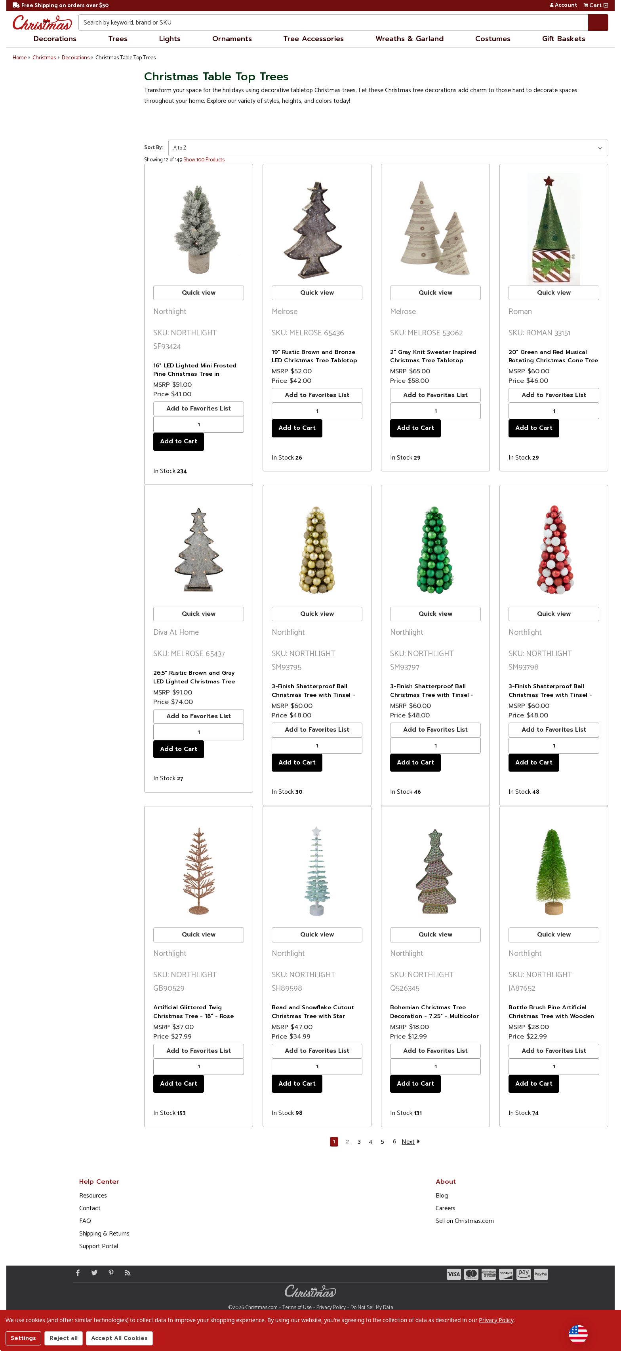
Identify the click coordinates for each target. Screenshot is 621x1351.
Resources (93, 1195)
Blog (442, 1195)
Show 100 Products (204, 160)
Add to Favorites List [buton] (198, 408)
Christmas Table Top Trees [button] (125, 58)
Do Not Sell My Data (372, 1308)
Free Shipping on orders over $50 (61, 6)
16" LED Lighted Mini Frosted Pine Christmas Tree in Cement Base (194, 374)
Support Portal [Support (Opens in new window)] (98, 1246)
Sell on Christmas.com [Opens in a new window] (465, 1221)
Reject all (64, 1338)
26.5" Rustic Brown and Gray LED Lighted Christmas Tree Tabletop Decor (194, 681)
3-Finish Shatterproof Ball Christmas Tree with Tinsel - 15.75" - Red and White (550, 695)
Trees (118, 38)
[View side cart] (605, 5)
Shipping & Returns (104, 1233)
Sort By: (153, 148)
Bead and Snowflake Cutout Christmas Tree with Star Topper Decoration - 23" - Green (313, 1020)
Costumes (493, 38)
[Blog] (126, 1273)
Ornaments (232, 38)
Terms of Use (297, 1308)
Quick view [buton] (199, 292)
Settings (23, 1338)
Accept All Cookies (119, 1338)
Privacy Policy (331, 1308)
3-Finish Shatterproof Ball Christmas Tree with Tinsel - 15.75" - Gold (313, 695)
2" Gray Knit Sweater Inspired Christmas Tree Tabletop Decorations (433, 360)
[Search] (598, 22)
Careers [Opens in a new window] (445, 1208)
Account (563, 5)
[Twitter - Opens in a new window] (93, 1273)
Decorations (55, 38)
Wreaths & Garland (409, 38)
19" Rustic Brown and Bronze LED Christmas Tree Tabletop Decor (314, 360)
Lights (170, 38)
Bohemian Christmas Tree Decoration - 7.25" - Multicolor (434, 1011)
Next (412, 1142)
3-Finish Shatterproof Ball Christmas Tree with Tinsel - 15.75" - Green (432, 695)
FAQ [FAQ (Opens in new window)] (85, 1221)
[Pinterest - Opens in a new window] (109, 1273)
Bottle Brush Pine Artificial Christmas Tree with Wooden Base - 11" (551, 1016)
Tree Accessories (313, 38)
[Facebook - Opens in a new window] (76, 1273)
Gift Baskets (563, 38)
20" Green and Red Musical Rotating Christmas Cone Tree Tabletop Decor (553, 360)
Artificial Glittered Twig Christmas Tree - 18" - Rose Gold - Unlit (193, 1016)
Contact (90, 1208)
